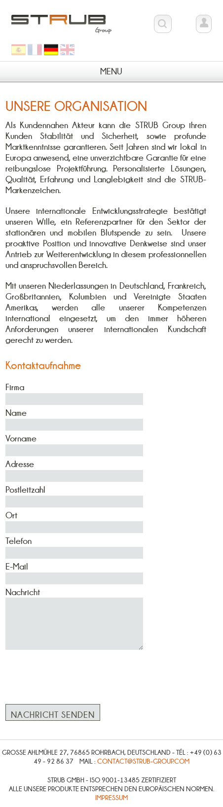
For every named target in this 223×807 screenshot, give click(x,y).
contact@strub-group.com (143, 761)
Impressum (111, 798)
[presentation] (80, 671)
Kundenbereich (204, 25)
